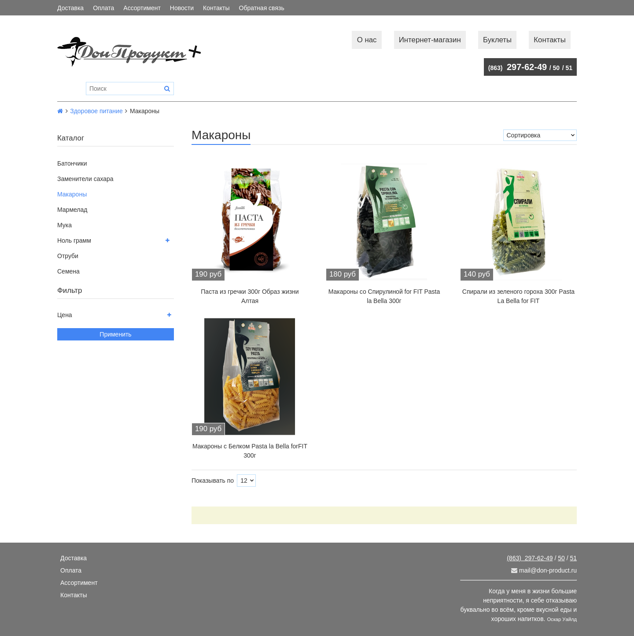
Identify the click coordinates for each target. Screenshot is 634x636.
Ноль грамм (74, 240)
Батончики (72, 163)
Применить (115, 334)
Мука (64, 225)
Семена (68, 271)
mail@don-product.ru (544, 570)
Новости (182, 8)
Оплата (103, 8)
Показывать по (213, 480)
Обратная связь (261, 8)
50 (556, 67)
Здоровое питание (96, 111)
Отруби (67, 255)
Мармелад (72, 209)
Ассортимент (142, 8)
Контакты (216, 8)
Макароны (72, 194)
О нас (367, 40)
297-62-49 (517, 67)
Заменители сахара (85, 178)
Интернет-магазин (430, 40)
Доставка (70, 8)
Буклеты (497, 40)
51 (568, 67)
